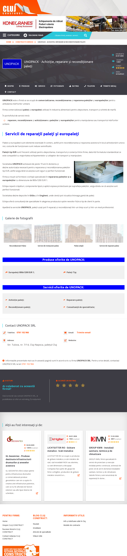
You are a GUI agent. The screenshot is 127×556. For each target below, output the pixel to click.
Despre (9, 86)
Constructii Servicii (24, 42)
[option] (63, 24)
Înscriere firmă (33, 35)
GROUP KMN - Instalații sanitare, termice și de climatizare (101, 431)
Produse (24, 86)
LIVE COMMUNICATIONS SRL (81, 549)
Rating (74, 86)
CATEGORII (11, 34)
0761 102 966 (28, 345)
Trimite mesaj (108, 86)
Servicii (40, 86)
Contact (10, 92)
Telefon (89, 86)
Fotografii (57, 86)
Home (8, 42)
